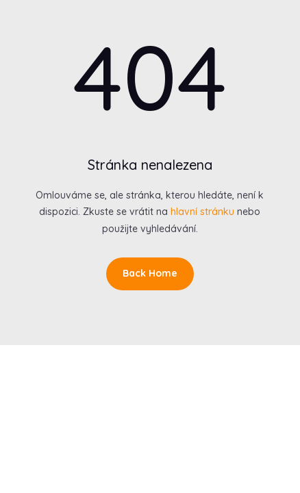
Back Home (150, 273)
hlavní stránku (202, 211)
